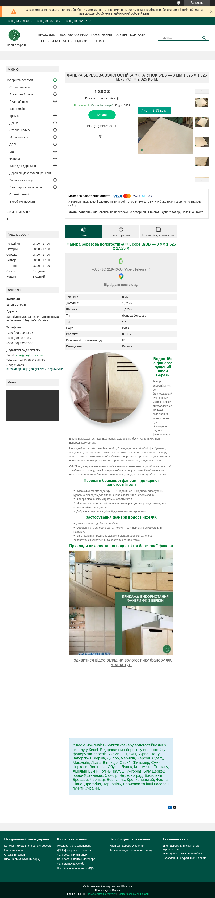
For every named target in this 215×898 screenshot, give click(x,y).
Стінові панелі (19, 194)
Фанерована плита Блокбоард (76, 859)
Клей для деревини (22, 166)
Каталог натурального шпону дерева (27, 845)
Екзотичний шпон (21, 94)
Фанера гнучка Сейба (70, 863)
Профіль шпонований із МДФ (75, 868)
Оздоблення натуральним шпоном (184, 858)
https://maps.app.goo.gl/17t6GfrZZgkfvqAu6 (34, 369)
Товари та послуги (19, 80)
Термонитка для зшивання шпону (131, 850)
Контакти (138, 34)
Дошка (13, 123)
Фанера (14, 158)
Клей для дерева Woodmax (127, 845)
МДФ (12, 151)
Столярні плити (19, 130)
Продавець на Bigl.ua (107, 890)
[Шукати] (204, 38)
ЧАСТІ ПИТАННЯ (18, 212)
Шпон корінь (17, 108)
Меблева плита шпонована (74, 845)
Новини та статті (55, 41)
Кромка (14, 116)
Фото (9, 219)
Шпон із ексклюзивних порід (22, 859)
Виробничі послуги (22, 201)
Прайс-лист (47, 34)
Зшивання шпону (21, 180)
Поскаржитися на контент (100, 894)
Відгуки (81, 41)
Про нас (97, 41)
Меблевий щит (19, 137)
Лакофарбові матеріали (25, 187)
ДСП (12, 144)
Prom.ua (127, 886)
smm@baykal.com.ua (29, 355)
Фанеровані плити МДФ (72, 854)
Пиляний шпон (19, 101)
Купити (102, 114)
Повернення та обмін (109, 34)
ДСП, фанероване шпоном (74, 850)
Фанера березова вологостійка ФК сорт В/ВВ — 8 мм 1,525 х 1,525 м (121, 246)
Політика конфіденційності (133, 894)
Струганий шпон (20, 87)
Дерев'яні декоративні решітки (30, 173)
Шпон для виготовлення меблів (182, 853)
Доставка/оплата (74, 34)
